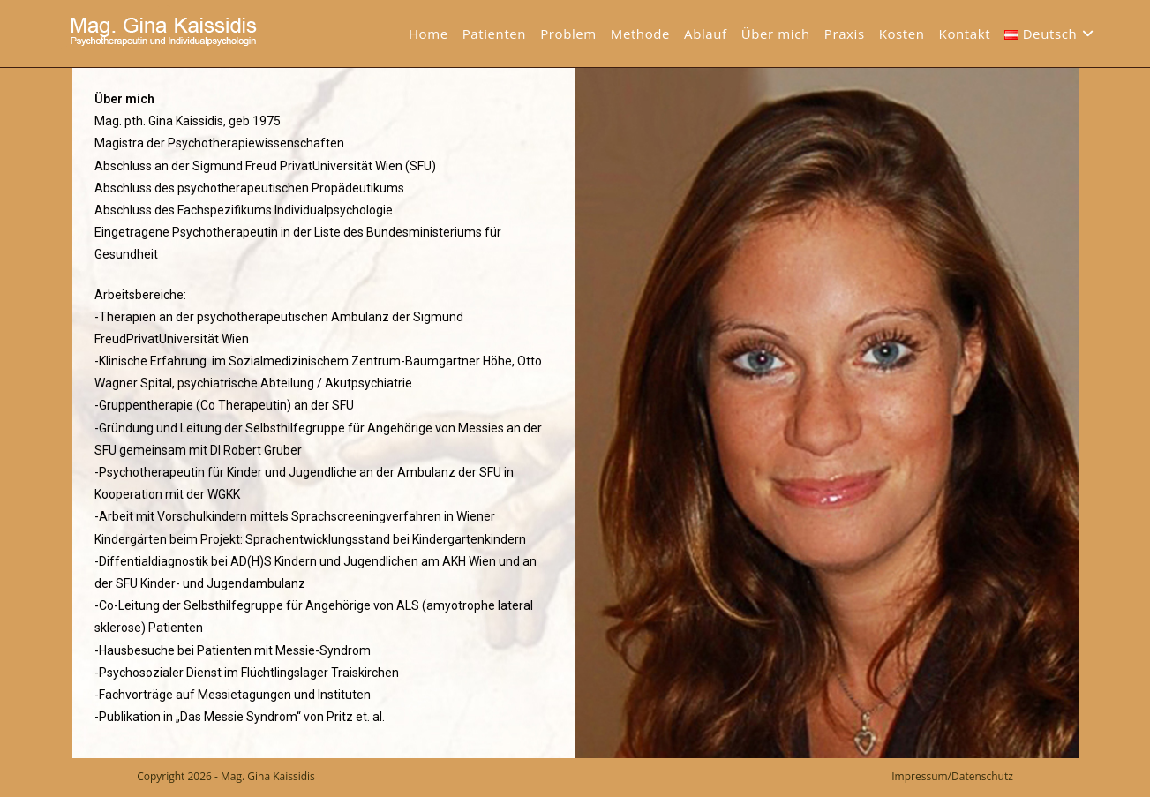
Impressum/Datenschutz (952, 776)
